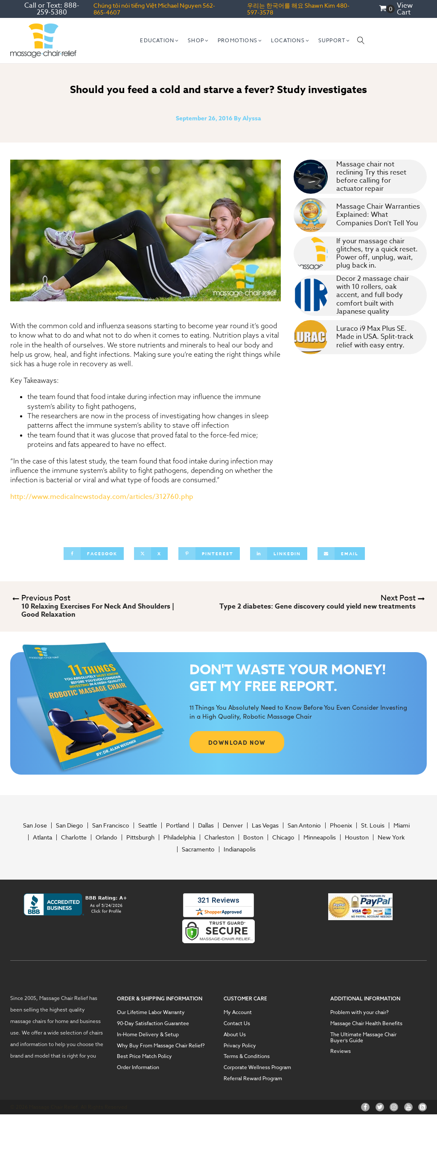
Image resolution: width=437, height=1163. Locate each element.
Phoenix (341, 825)
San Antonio (304, 825)
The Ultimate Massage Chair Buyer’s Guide (363, 1037)
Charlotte (74, 837)
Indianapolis (240, 849)
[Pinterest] (209, 553)
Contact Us (237, 1023)
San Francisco (110, 825)
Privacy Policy (240, 1046)
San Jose (35, 825)
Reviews (340, 1051)
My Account (238, 1012)
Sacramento (198, 849)
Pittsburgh (140, 837)
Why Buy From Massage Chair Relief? (161, 1046)
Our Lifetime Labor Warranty (151, 1012)
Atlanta (42, 837)
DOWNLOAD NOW (237, 742)
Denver (233, 825)
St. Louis (373, 825)
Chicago (283, 837)
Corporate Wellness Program (257, 1067)
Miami (401, 825)
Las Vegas (265, 825)
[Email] (341, 553)
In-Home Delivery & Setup (148, 1035)
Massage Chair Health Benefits (366, 1023)
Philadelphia (179, 837)
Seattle (147, 825)
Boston (253, 837)
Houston (357, 837)
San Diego (69, 825)
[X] (151, 553)
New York (391, 837)
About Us (235, 1035)
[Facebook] (94, 553)
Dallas (206, 825)
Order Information (138, 1067)
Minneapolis (319, 837)
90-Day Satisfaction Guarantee (153, 1023)
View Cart (405, 9)
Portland (177, 825)
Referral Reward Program (253, 1078)
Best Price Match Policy (144, 1056)
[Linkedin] (278, 553)
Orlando (106, 837)
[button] (160, 41)
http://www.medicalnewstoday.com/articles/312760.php (101, 497)
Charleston (219, 837)
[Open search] (361, 40)
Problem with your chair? (359, 1012)
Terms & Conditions (247, 1056)
